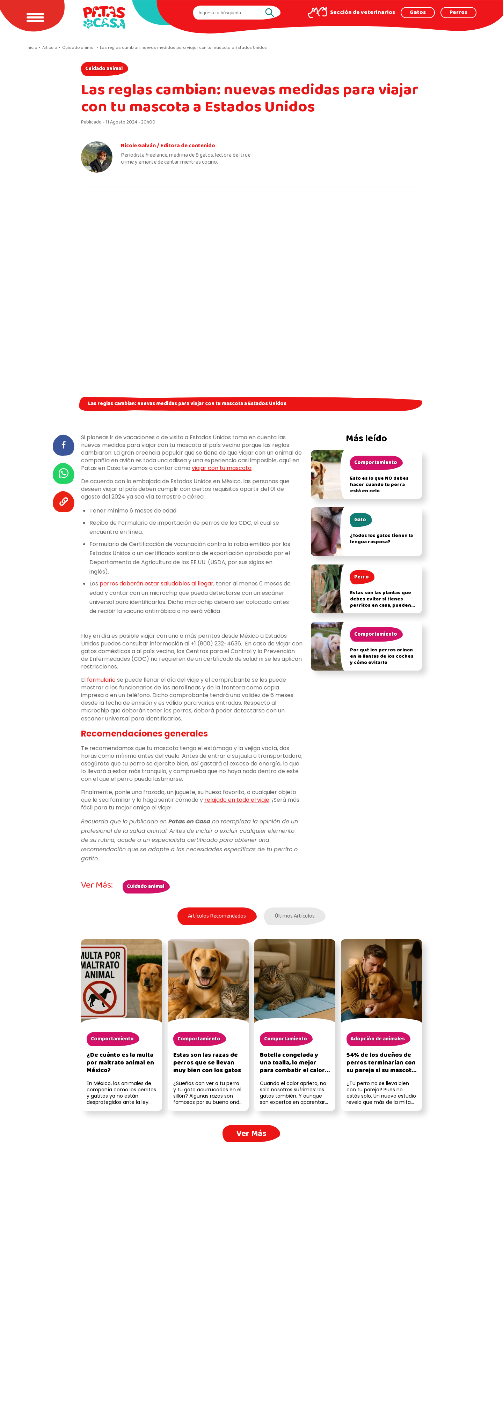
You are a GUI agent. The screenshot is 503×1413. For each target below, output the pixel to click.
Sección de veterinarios (362, 12)
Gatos (418, 12)
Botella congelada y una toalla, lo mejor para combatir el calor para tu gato (292, 1067)
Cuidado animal (104, 69)
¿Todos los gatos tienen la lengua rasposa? (381, 539)
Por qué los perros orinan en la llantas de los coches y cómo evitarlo (382, 656)
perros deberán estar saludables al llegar (156, 584)
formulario (101, 680)
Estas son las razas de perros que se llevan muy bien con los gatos (207, 1063)
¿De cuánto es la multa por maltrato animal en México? (120, 1063)
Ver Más (251, 1134)
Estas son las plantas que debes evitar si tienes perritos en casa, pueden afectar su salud (380, 602)
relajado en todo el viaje (236, 800)
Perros (458, 12)
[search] (230, 13)
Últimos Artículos (296, 916)
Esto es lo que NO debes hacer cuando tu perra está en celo (379, 484)
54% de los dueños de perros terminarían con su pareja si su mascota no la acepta (381, 1067)
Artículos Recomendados (216, 916)
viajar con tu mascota (222, 468)
